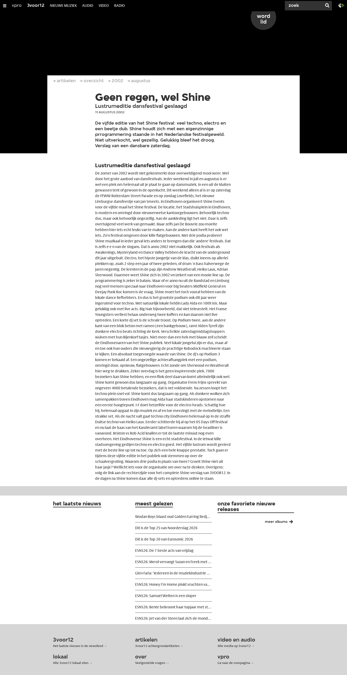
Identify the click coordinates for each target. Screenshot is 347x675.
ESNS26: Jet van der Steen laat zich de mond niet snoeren (173, 618)
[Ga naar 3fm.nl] (341, 5)
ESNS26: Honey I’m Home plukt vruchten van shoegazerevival (173, 584)
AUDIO (87, 6)
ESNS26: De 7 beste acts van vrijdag (164, 551)
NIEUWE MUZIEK (63, 6)
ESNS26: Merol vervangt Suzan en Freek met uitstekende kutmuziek (173, 562)
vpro (17, 5)
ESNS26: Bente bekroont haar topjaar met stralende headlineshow (173, 607)
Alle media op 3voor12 (234, 646)
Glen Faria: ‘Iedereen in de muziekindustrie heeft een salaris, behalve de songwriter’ (173, 573)
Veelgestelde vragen (150, 663)
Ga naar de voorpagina (234, 663)
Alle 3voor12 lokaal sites (71, 663)
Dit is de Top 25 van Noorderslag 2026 (166, 528)
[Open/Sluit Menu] (4, 5)
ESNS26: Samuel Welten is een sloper (165, 596)
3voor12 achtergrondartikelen (157, 646)
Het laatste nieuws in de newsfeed (78, 646)
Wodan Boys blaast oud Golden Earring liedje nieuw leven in (173, 517)
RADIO (119, 6)
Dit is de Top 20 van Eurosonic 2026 (164, 539)
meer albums (281, 523)
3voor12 (35, 5)
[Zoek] (305, 5)
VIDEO (104, 6)
